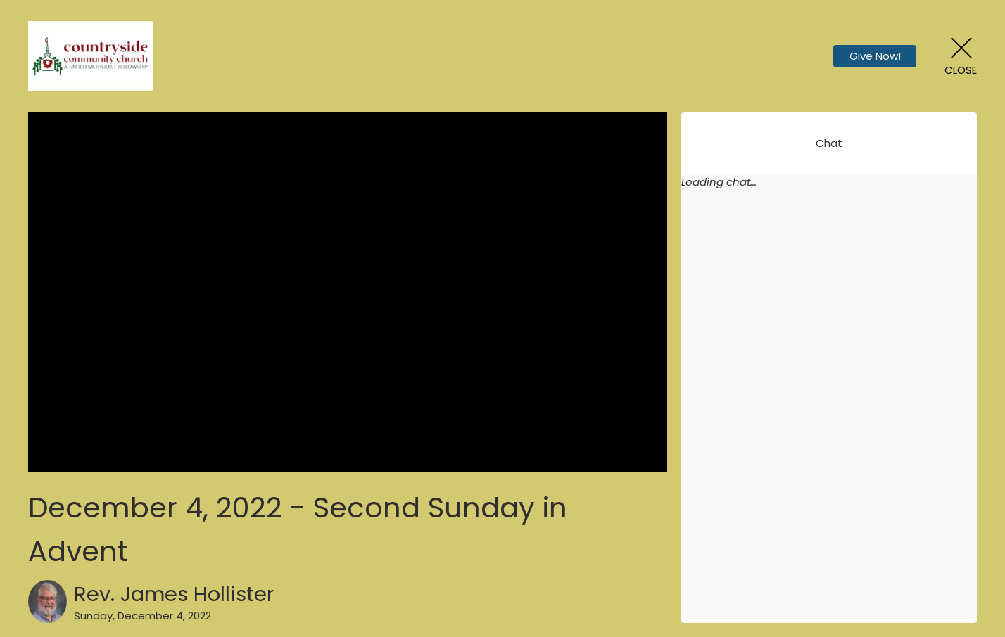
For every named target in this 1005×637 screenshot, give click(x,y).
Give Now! (875, 56)
